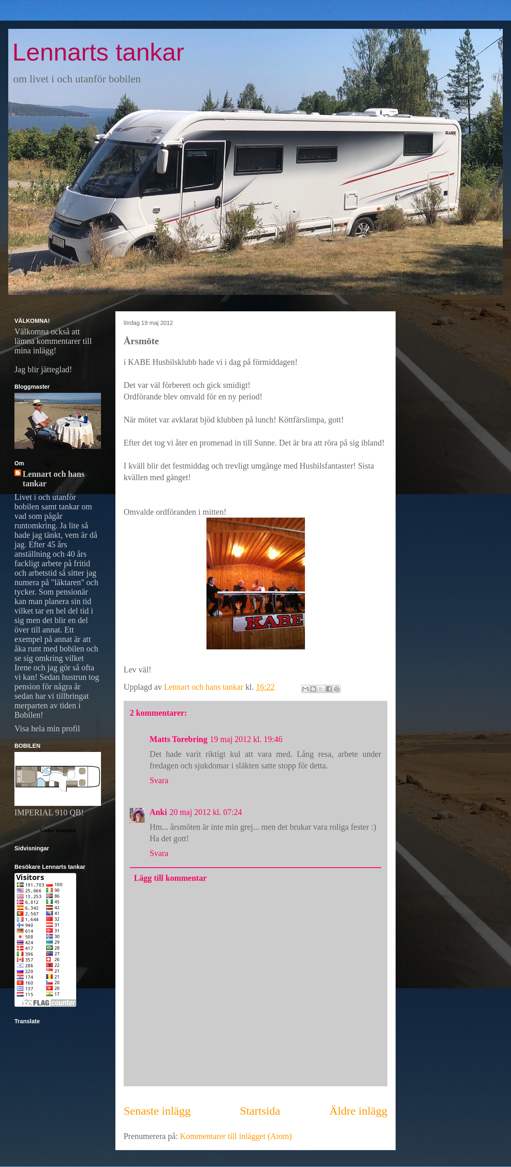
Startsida (260, 1110)
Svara (159, 780)
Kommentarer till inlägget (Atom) (236, 1136)
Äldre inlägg (358, 1110)
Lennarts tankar (98, 52)
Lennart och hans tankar (53, 478)
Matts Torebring (178, 739)
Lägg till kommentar (170, 877)
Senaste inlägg (157, 1110)
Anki (158, 812)
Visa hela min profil (47, 728)
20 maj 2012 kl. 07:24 (205, 812)
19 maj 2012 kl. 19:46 (246, 739)
